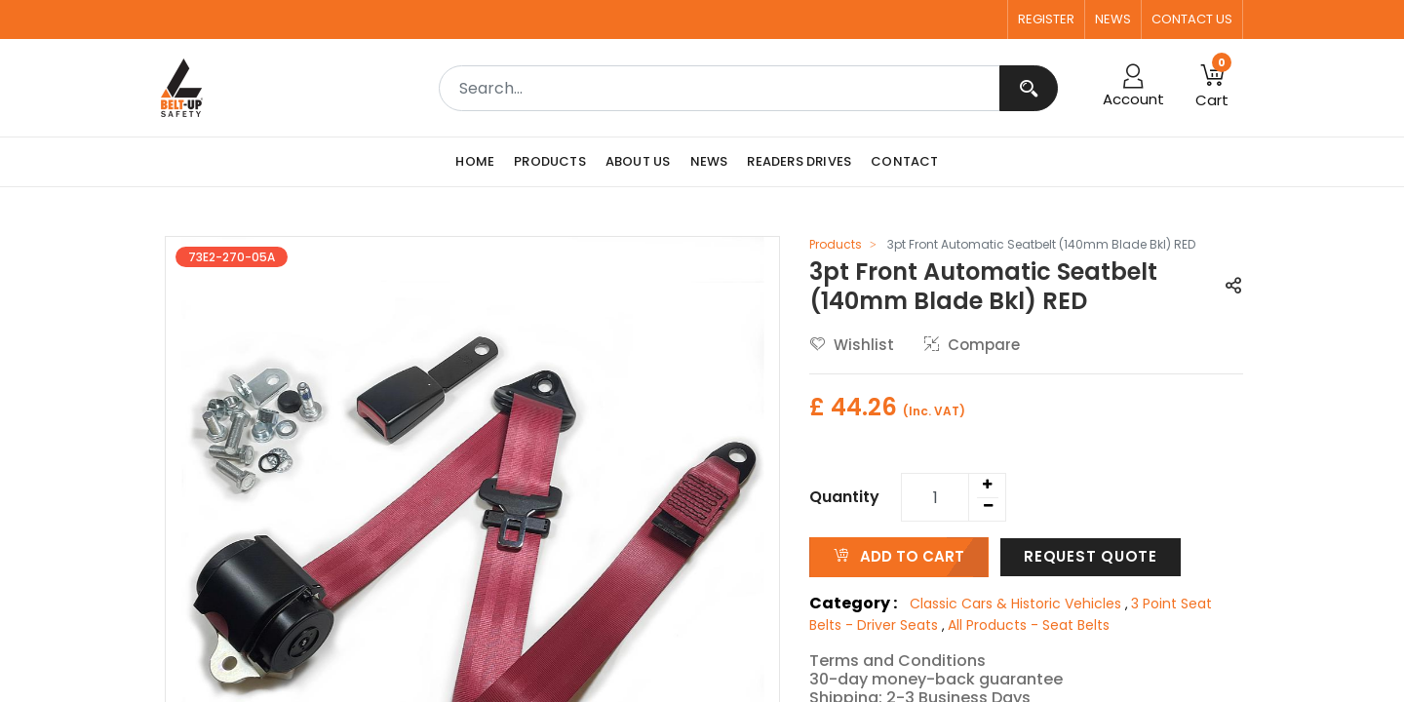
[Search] (1028, 88)
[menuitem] (479, 161)
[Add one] (986, 484)
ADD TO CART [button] (899, 556)
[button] (1212, 88)
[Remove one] (987, 506)
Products (835, 244)
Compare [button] (972, 344)
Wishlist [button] (852, 344)
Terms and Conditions (897, 660)
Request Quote (1090, 556)
